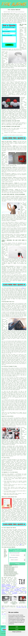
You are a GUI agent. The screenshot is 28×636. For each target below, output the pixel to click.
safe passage (24, 173)
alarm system (4, 161)
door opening (17, 589)
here (21, 544)
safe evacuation (22, 167)
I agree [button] (16, 626)
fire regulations (21, 237)
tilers (3, 591)
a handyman (7, 588)
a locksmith (22, 587)
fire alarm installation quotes (20, 543)
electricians (14, 593)
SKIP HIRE (13, 586)
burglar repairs (5, 589)
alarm (8, 494)
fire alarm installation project (10, 545)
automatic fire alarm (15, 69)
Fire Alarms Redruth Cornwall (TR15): (9, 13)
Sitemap (2, 626)
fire (9, 483)
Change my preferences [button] (16, 631)
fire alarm (24, 28)
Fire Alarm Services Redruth (8, 547)
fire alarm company (21, 500)
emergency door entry (10, 587)
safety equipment (5, 279)
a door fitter (18, 588)
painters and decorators (6, 585)
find (4, 529)
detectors (6, 191)
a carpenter (14, 592)
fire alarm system (10, 15)
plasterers (12, 591)
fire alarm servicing (22, 502)
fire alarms (14, 119)
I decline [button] (16, 629)
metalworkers (4, 586)
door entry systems (18, 590)
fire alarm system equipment (5, 250)
